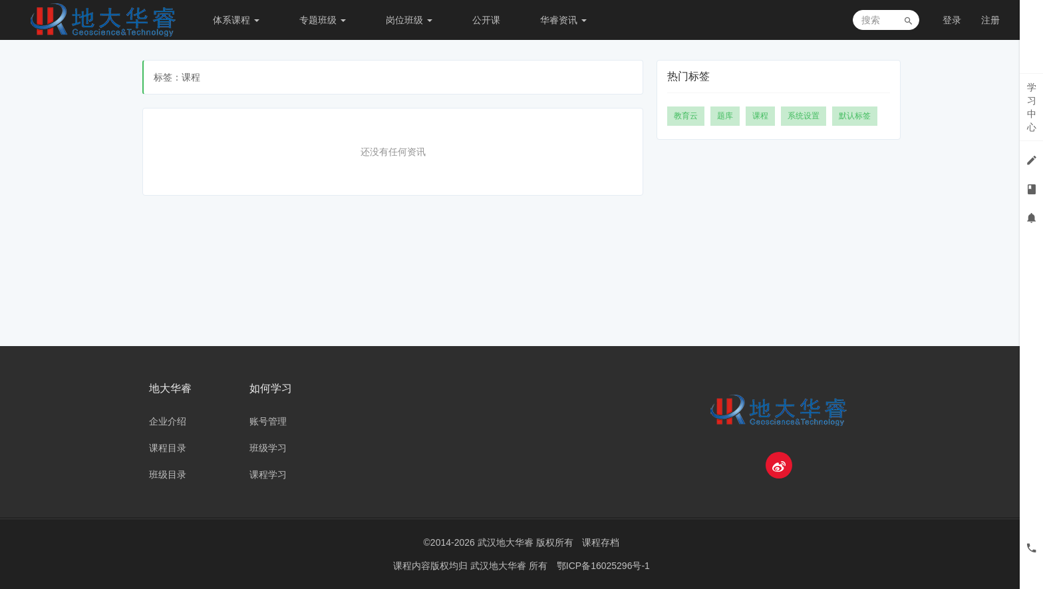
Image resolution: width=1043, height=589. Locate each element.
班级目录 (167, 474)
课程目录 (167, 448)
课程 (760, 115)
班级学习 (268, 448)
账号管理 (268, 421)
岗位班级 (409, 20)
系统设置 (804, 115)
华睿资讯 (563, 20)
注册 (990, 20)
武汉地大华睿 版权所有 (525, 542)
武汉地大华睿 (499, 565)
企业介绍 (167, 421)
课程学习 (268, 474)
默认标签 (855, 115)
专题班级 (322, 20)
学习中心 (1031, 107)
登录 (952, 20)
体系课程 (236, 20)
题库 (725, 115)
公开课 (486, 20)
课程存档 (600, 542)
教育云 (686, 115)
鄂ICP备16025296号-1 (603, 565)
